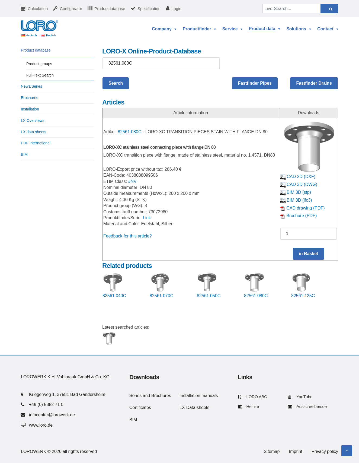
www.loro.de (41, 425)
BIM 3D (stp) (295, 192)
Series (135, 395)
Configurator (71, 8)
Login (176, 8)
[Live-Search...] (291, 8)
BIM (24, 154)
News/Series (31, 86)
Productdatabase (109, 8)
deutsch (31, 35)
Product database (36, 50)
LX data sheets (33, 132)
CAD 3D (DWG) (298, 184)
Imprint (295, 451)
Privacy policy (325, 451)
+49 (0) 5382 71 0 (46, 404)
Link (147, 217)
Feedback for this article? (127, 236)
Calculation (38, 8)
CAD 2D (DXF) (297, 176)
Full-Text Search (40, 75)
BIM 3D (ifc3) (296, 200)
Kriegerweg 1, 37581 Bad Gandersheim (67, 394)
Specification (149, 8)
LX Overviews (32, 120)
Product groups (39, 64)
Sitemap (272, 451)
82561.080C (129, 131)
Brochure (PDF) (298, 215)
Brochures (29, 98)
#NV (132, 181)
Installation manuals (199, 395)
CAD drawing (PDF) (302, 208)
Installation (30, 109)
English (51, 35)
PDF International (35, 143)
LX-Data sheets (194, 407)
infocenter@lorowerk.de (52, 415)
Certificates (140, 407)
